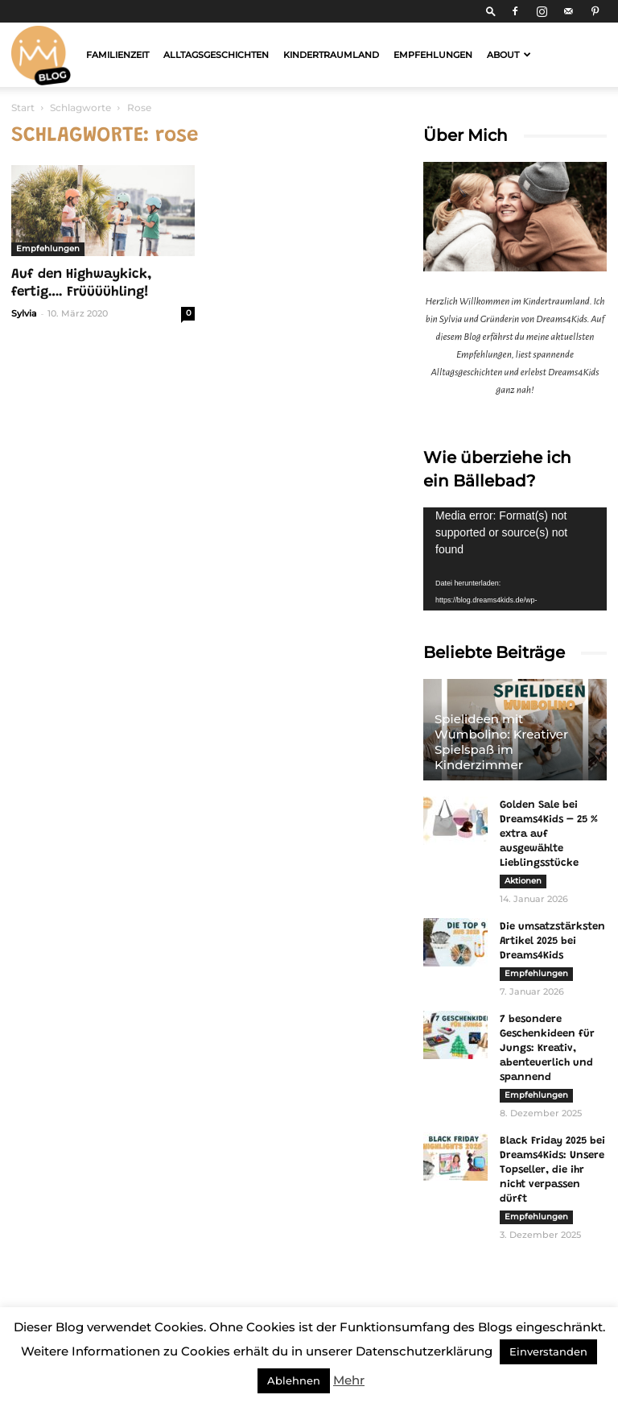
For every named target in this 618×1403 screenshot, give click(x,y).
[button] (491, 11)
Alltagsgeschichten (216, 54)
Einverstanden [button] (548, 1351)
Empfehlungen (432, 54)
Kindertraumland (331, 54)
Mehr (349, 1380)
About (509, 54)
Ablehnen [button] (293, 1380)
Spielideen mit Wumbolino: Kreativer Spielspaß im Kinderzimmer (501, 741)
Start (23, 107)
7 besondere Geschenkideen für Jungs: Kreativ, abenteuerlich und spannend (547, 1048)
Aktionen (523, 880)
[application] (515, 558)
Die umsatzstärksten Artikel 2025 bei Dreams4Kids (552, 941)
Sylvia (24, 313)
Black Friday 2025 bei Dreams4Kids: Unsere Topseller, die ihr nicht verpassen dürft (552, 1170)
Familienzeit (117, 54)
